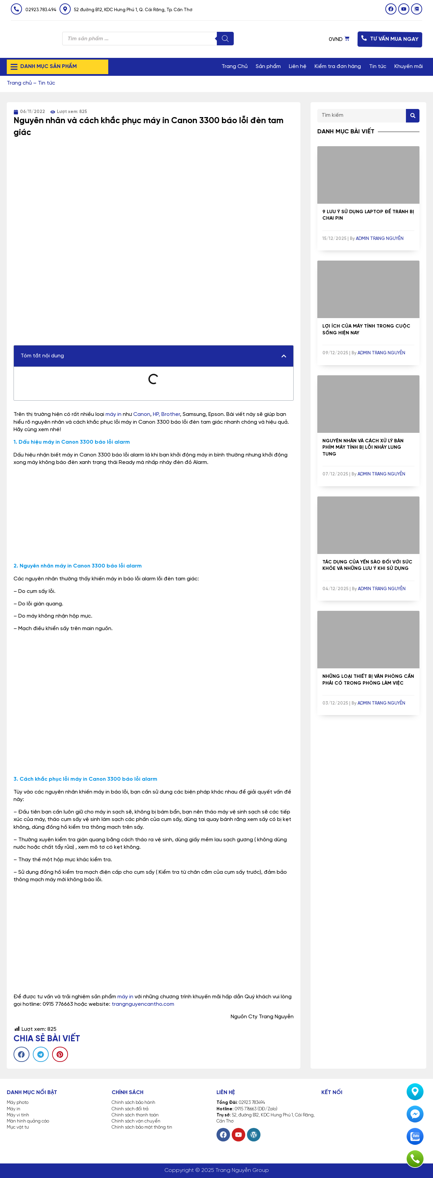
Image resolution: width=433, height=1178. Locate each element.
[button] (284, 356)
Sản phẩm (268, 66)
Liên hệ (297, 66)
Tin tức (377, 66)
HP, (156, 414)
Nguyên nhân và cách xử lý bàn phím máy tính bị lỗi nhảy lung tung (363, 448)
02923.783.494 (40, 10)
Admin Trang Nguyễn (380, 239)
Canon (141, 414)
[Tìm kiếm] (225, 38)
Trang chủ (19, 83)
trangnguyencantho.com (143, 1004)
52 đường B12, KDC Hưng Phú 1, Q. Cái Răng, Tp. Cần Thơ (133, 10)
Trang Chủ (235, 66)
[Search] (412, 116)
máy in (113, 414)
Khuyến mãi (408, 66)
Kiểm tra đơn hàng (338, 66)
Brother (170, 414)
